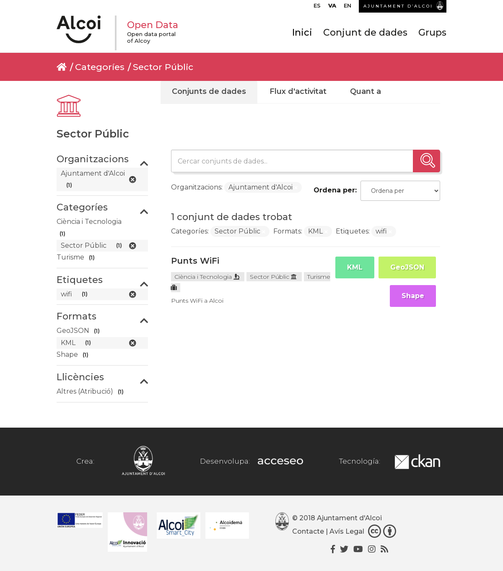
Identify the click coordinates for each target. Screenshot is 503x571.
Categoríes (99, 67)
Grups (432, 32)
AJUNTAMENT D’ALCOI (398, 6)
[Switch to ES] (317, 7)
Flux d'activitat (298, 91)
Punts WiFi (195, 261)
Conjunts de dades (209, 91)
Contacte (308, 531)
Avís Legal (346, 531)
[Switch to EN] (347, 7)
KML (355, 267)
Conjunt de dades (365, 32)
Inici (302, 32)
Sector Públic (163, 67)
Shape (413, 296)
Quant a (365, 91)
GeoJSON (407, 267)
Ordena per (334, 190)
